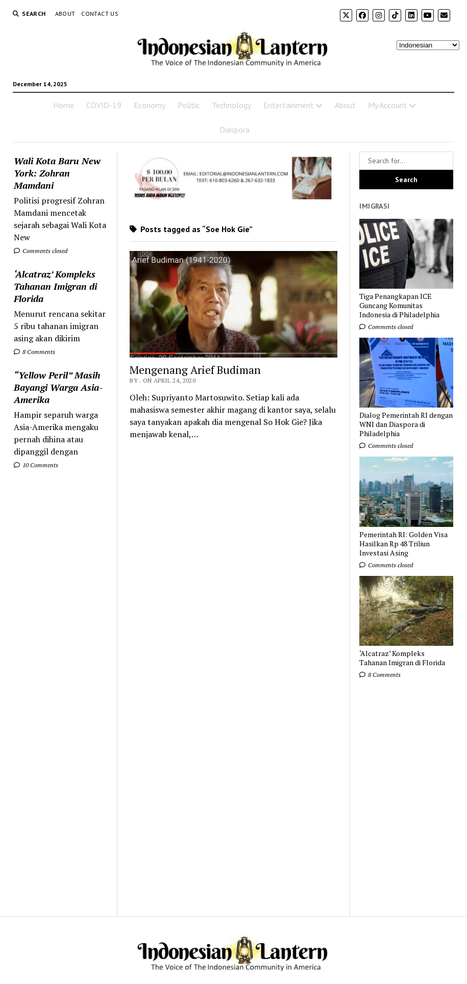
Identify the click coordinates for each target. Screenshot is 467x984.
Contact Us (99, 13)
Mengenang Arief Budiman (195, 370)
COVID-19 (103, 105)
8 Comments (34, 352)
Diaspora (234, 129)
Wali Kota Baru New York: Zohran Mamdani (57, 173)
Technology (231, 105)
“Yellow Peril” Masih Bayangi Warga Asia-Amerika (58, 387)
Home (63, 105)
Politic (189, 105)
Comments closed (40, 251)
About (65, 13)
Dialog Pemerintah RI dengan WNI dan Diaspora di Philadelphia (406, 424)
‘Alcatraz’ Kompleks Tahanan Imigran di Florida (55, 286)
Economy (149, 105)
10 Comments (36, 465)
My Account (387, 105)
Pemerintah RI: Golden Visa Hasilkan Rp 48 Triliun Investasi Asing (403, 544)
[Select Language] (428, 45)
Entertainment (288, 105)
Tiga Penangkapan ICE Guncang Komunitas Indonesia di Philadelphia (399, 305)
